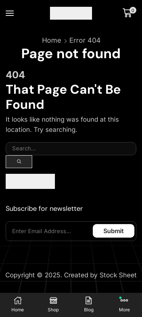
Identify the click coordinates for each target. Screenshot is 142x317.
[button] (10, 13)
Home (51, 40)
